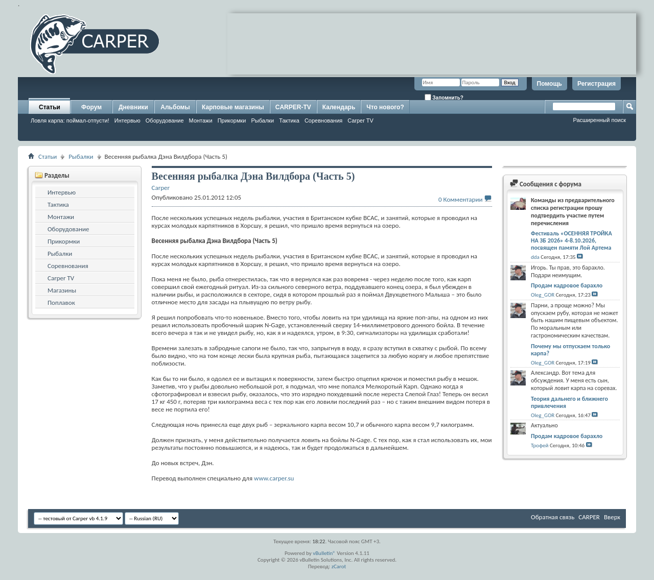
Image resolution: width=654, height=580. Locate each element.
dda (535, 257)
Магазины (62, 290)
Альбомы (175, 107)
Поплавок (61, 302)
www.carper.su (274, 478)
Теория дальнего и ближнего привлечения (569, 402)
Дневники (133, 107)
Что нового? (385, 107)
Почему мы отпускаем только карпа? (570, 350)
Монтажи (201, 120)
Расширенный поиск (599, 120)
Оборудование (165, 120)
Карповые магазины (233, 107)
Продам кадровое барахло (566, 285)
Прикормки (232, 120)
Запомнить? (444, 97)
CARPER (589, 517)
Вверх (612, 517)
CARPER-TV (293, 107)
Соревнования (323, 120)
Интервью (127, 120)
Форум (91, 107)
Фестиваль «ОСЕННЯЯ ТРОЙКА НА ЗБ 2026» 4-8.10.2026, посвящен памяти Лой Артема (571, 240)
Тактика (289, 120)
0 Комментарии (460, 199)
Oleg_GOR (542, 295)
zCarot (339, 566)
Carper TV (360, 120)
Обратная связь (552, 517)
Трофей (539, 445)
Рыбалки (262, 120)
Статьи (49, 107)
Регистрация (596, 83)
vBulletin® (324, 553)
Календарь (339, 107)
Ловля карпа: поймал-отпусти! (70, 120)
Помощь (549, 83)
